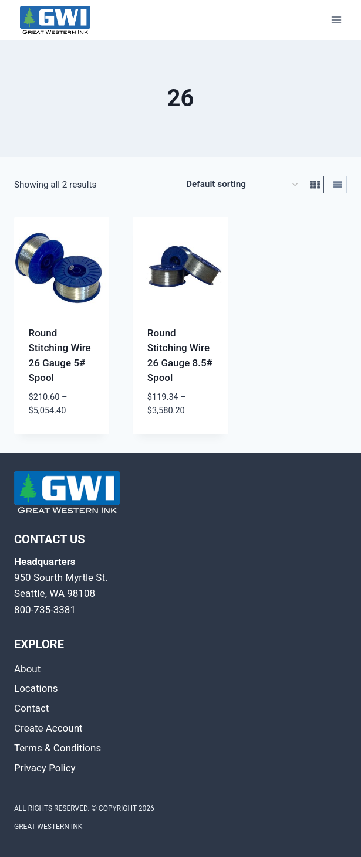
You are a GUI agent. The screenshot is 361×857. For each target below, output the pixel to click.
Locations (36, 688)
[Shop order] (242, 185)
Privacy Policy (45, 768)
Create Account (48, 728)
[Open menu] (336, 20)
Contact (31, 708)
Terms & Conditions (57, 748)
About (27, 669)
